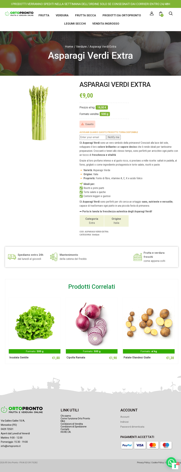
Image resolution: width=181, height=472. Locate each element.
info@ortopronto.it (11, 446)
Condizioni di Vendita (72, 424)
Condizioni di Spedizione (74, 426)
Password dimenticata (132, 426)
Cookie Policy (157, 462)
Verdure (81, 46)
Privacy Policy (143, 462)
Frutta (43, 15)
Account (124, 416)
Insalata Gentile (18, 357)
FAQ (63, 421)
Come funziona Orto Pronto (75, 418)
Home (69, 46)
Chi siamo (66, 415)
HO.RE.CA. (66, 432)
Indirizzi (124, 421)
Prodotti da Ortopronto (122, 15)
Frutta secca (85, 15)
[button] (161, 14)
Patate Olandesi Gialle (137, 357)
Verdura (62, 15)
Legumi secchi (75, 23)
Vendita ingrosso (105, 23)
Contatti (65, 429)
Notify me (113, 137)
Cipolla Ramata (76, 357)
